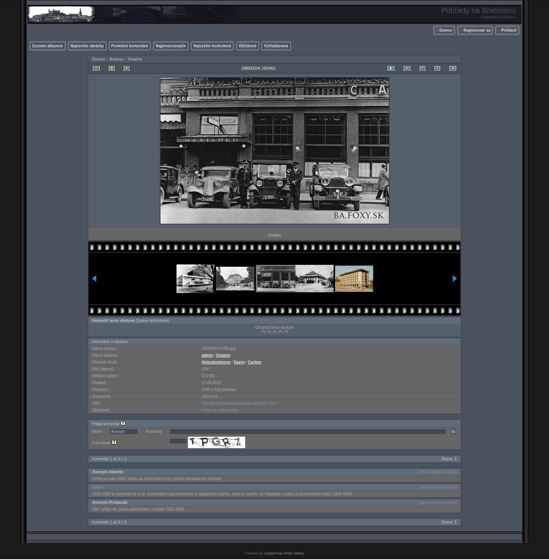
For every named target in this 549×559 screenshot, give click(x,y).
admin (207, 355)
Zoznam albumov (47, 46)
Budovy (116, 59)
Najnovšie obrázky (87, 46)
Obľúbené (248, 46)
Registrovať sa (477, 30)
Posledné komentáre (130, 46)
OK (453, 432)
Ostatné (135, 59)
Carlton (255, 362)
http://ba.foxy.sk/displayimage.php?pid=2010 (239, 403)
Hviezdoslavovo (216, 362)
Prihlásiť (509, 30)
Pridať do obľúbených (220, 410)
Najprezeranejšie (171, 46)
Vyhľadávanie (276, 46)
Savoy (239, 362)
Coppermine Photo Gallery (284, 553)
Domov (446, 30)
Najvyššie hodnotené (212, 46)
